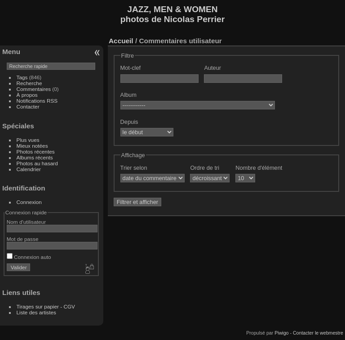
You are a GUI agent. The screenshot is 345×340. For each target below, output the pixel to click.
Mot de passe (23, 239)
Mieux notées (32, 146)
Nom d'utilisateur (26, 222)
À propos (27, 95)
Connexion (29, 202)
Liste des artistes (36, 312)
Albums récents (35, 157)
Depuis (129, 121)
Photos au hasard (37, 163)
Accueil (121, 41)
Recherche (29, 83)
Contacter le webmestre (318, 332)
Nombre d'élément (258, 167)
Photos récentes (36, 151)
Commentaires (34, 89)
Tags (22, 77)
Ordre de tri (204, 167)
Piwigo (281, 332)
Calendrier (29, 169)
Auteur (212, 67)
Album (128, 94)
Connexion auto (29, 257)
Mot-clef (130, 67)
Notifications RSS (37, 101)
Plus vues (28, 140)
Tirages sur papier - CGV (46, 306)
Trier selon (133, 167)
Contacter (28, 106)
